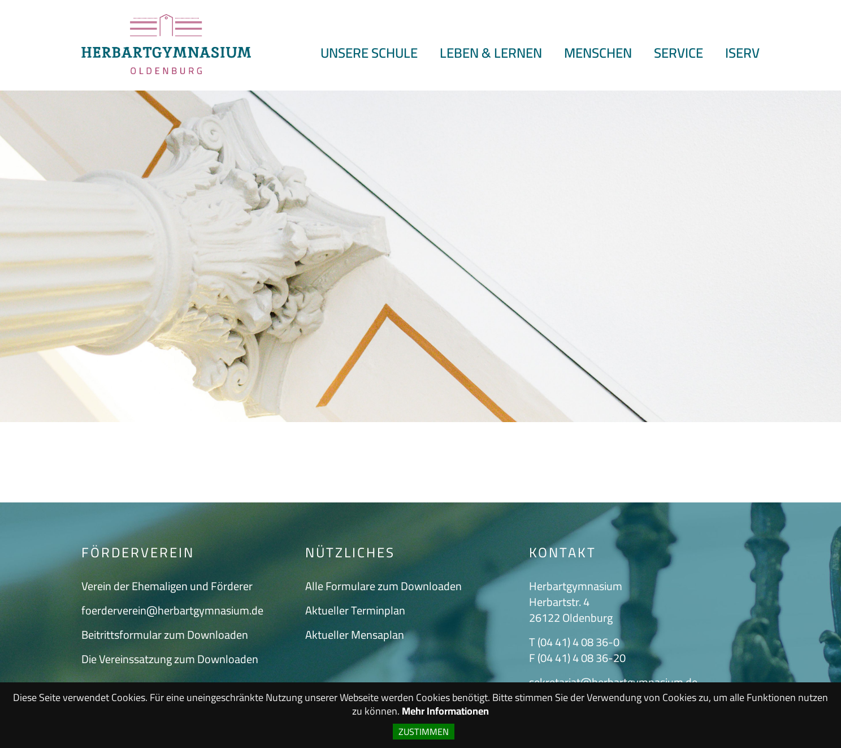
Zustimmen (423, 732)
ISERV (742, 53)
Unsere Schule (369, 53)
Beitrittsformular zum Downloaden (164, 634)
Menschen (598, 53)
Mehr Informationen (445, 711)
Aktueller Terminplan (355, 610)
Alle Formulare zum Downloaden (383, 585)
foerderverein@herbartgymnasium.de (172, 610)
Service (678, 53)
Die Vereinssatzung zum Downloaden (169, 658)
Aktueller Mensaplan (354, 634)
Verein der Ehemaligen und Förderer (167, 585)
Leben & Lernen (491, 53)
